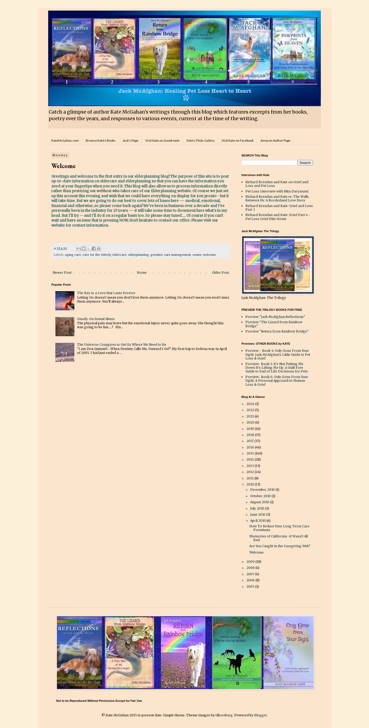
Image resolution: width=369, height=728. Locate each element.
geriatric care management (170, 255)
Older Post (220, 273)
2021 (250, 416)
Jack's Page (130, 140)
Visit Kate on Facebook (238, 140)
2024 (250, 404)
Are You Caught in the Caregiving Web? (279, 546)
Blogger (260, 715)
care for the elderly (97, 255)
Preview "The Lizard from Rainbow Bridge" (273, 324)
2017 (250, 441)
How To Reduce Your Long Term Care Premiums (279, 528)
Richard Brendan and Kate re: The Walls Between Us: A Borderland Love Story (277, 198)
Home (142, 273)
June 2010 (258, 514)
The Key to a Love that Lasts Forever (106, 293)
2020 (250, 422)
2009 (250, 562)
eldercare (119, 255)
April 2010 (258, 521)
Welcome (256, 552)
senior (196, 255)
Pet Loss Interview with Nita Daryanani (276, 191)
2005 (250, 586)
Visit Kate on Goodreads (162, 140)
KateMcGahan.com (65, 140)
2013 (250, 466)
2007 (250, 574)
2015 (250, 453)
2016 (250, 447)
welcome (209, 255)
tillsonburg (224, 715)
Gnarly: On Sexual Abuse (96, 319)
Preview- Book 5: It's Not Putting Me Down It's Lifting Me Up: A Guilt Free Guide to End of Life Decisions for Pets (276, 368)
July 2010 (257, 508)
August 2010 (260, 502)
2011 (250, 478)
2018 (250, 435)
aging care (73, 255)
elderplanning (138, 255)
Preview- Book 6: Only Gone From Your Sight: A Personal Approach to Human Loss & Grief (276, 381)
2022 (250, 410)
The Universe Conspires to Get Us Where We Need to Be (121, 345)
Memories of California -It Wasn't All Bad (278, 538)
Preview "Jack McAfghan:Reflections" (275, 317)
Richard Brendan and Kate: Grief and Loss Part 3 (279, 208)
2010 (250, 484)
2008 (250, 568)
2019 (250, 429)
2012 (250, 472)
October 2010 (261, 496)
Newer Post (62, 273)
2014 (250, 459)
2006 (250, 580)
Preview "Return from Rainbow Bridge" (277, 331)
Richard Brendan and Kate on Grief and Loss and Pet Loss (276, 184)
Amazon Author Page (275, 140)
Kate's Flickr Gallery (201, 140)
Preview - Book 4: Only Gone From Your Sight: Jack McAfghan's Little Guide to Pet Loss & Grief (277, 354)
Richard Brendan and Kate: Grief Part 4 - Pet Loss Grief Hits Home (277, 217)
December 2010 (263, 490)
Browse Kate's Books (101, 140)
